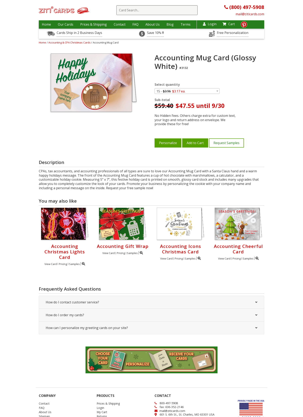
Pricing (63, 264)
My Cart (102, 412)
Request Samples (226, 143)
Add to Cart (195, 143)
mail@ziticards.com (250, 14)
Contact (120, 24)
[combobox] (187, 91)
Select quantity (167, 85)
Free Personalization (232, 33)
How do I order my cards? (151, 315)
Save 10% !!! (155, 33)
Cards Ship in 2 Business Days (79, 33)
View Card (50, 264)
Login (209, 24)
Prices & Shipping (93, 24)
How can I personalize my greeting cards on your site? (151, 327)
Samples (74, 264)
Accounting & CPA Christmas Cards (69, 42)
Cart (229, 24)
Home (46, 24)
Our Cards (65, 24)
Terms (185, 24)
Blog (170, 24)
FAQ (135, 24)
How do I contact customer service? (151, 302)
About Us (152, 24)
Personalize (168, 143)
